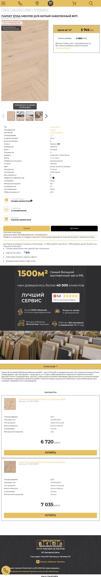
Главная (6, 10)
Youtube (60, 543)
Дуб (51, 135)
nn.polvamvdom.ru (50, 3)
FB (47, 543)
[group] (25, 60)
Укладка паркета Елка (20, 201)
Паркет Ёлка (17, 10)
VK (40, 543)
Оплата (26, 228)
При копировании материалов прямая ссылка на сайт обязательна (32, 571)
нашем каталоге (62, 48)
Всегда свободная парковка (52, 562)
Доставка (74, 228)
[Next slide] (46, 116)
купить (50, 452)
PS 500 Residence (41, 10)
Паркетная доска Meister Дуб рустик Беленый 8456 (42, 462)
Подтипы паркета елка (21, 219)
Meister (28, 10)
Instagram (53, 543)
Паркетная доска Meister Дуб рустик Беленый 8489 (42, 399)
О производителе (19, 210)
